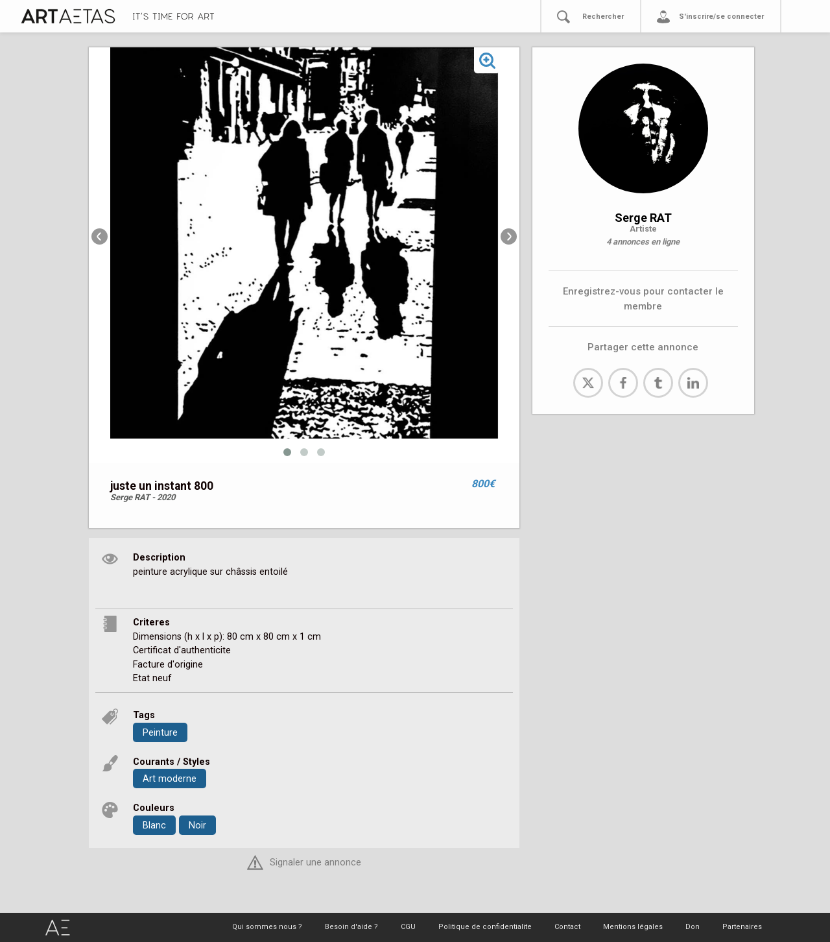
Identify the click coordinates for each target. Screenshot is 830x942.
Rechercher (603, 16)
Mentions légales (633, 927)
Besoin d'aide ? (351, 927)
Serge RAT (643, 218)
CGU (408, 927)
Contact (567, 927)
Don (692, 927)
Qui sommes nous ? (267, 927)
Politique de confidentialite (485, 927)
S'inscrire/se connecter (721, 16)
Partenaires (742, 927)
